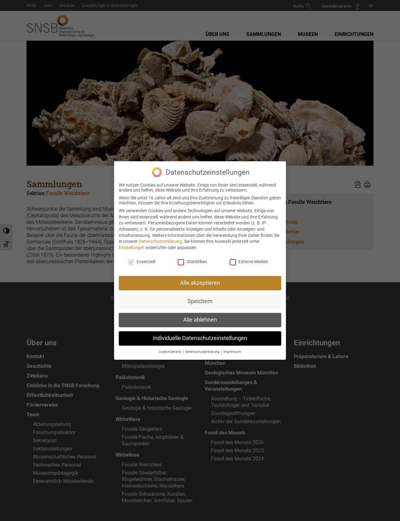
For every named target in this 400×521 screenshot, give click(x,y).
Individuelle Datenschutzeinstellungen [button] (200, 330)
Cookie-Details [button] (170, 344)
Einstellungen (132, 239)
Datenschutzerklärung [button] (202, 344)
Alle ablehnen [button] (200, 312)
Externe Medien (249, 253)
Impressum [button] (232, 344)
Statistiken (192, 253)
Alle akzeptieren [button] (200, 275)
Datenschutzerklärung (160, 233)
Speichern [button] (200, 293)
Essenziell (141, 253)
